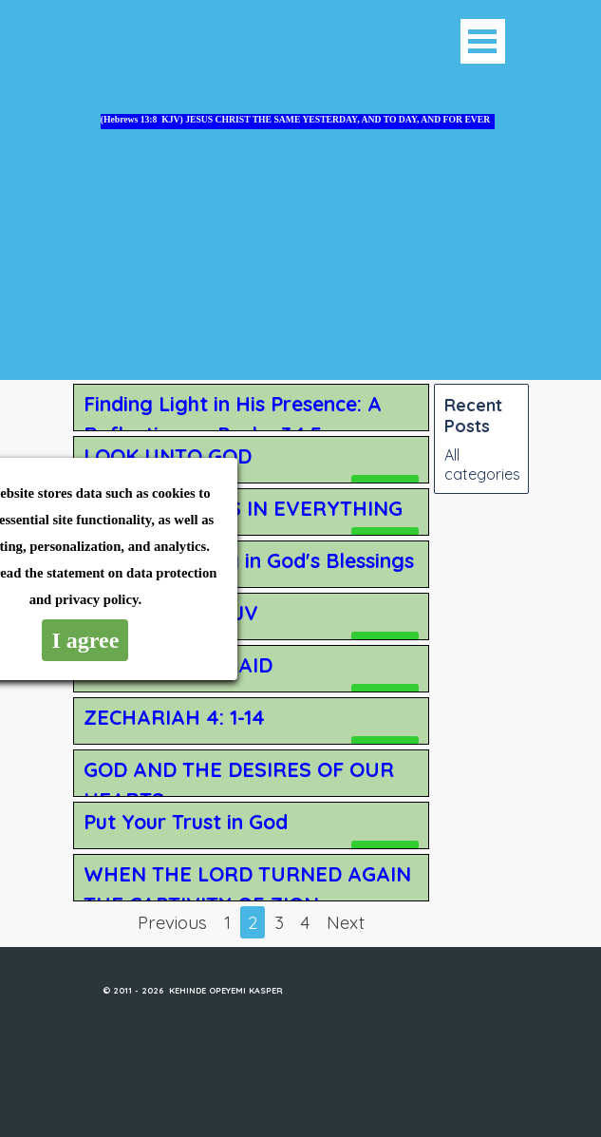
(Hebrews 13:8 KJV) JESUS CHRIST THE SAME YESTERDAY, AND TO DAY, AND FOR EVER (295, 119)
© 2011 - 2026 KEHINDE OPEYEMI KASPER (193, 990)
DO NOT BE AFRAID (178, 665)
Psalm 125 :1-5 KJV (171, 612)
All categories (482, 464)
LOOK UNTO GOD (168, 456)
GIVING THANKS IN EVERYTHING (243, 508)
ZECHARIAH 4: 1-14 (174, 717)
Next (346, 922)
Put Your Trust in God (186, 821)
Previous (172, 922)
